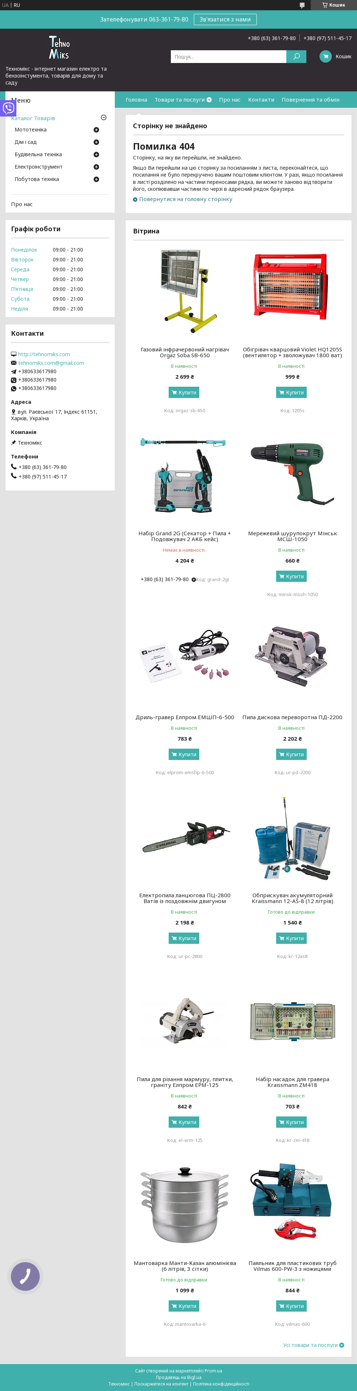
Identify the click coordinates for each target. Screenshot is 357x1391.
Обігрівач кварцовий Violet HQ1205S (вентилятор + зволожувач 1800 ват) (292, 352)
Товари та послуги (179, 99)
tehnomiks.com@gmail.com (51, 363)
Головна (136, 99)
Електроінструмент (39, 167)
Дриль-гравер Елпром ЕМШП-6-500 (185, 717)
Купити (187, 392)
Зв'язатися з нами (225, 19)
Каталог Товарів (33, 118)
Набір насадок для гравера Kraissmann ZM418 (292, 1082)
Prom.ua (213, 1371)
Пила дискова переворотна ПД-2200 (292, 717)
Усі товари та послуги (310, 1345)
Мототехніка (31, 130)
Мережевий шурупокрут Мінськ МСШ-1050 (292, 536)
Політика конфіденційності (221, 1384)
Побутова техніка (37, 179)
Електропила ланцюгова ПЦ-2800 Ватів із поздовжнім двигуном (185, 898)
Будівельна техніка (38, 155)
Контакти (261, 99)
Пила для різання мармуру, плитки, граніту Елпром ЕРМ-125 (185, 1082)
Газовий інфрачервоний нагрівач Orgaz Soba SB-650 (185, 352)
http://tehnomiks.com (44, 354)
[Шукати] (296, 56)
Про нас (230, 99)
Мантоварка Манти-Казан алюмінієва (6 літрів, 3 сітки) (185, 1266)
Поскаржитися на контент (161, 1384)
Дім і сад (26, 142)
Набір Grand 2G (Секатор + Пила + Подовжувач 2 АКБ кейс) (184, 536)
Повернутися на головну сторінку (185, 198)
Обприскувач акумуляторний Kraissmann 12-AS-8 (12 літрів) (292, 898)
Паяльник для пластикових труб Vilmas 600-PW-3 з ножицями (292, 1266)
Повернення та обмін (311, 99)
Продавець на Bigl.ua (178, 1377)
